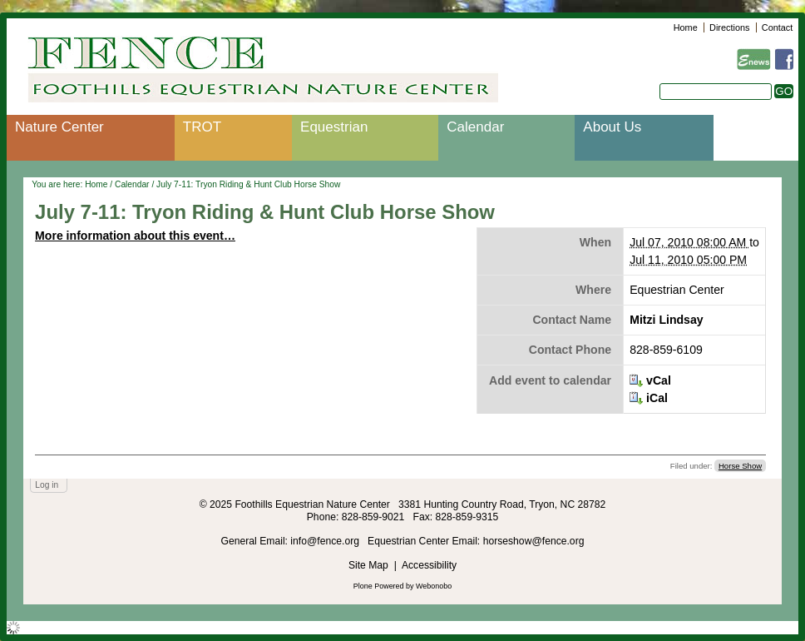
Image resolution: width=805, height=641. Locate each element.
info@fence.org (326, 541)
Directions (729, 27)
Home (686, 27)
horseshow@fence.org (534, 541)
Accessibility (429, 565)
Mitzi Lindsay (666, 319)
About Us (612, 127)
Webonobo (434, 586)
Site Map (368, 565)
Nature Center (59, 127)
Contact (777, 27)
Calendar (475, 127)
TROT (202, 127)
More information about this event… (135, 235)
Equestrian (334, 127)
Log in (46, 484)
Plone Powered (378, 586)
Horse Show (740, 465)
